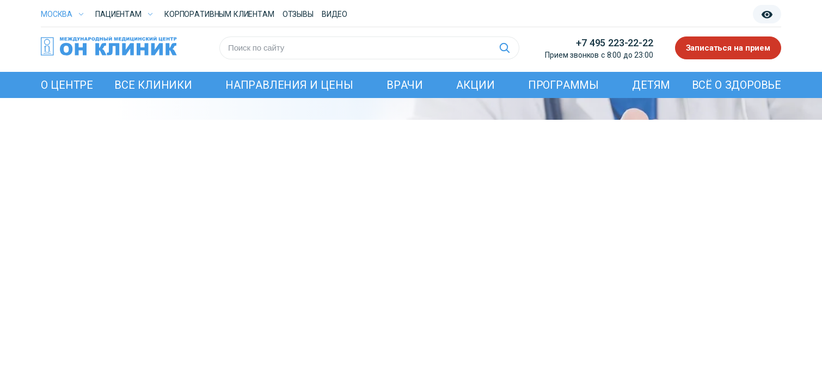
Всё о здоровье (736, 84)
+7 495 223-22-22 (614, 42)
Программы (563, 84)
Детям (651, 84)
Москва (56, 14)
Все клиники (153, 84)
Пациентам (118, 14)
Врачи (405, 84)
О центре (67, 84)
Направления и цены (289, 84)
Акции (475, 84)
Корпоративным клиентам (219, 14)
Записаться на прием (728, 48)
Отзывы (298, 14)
